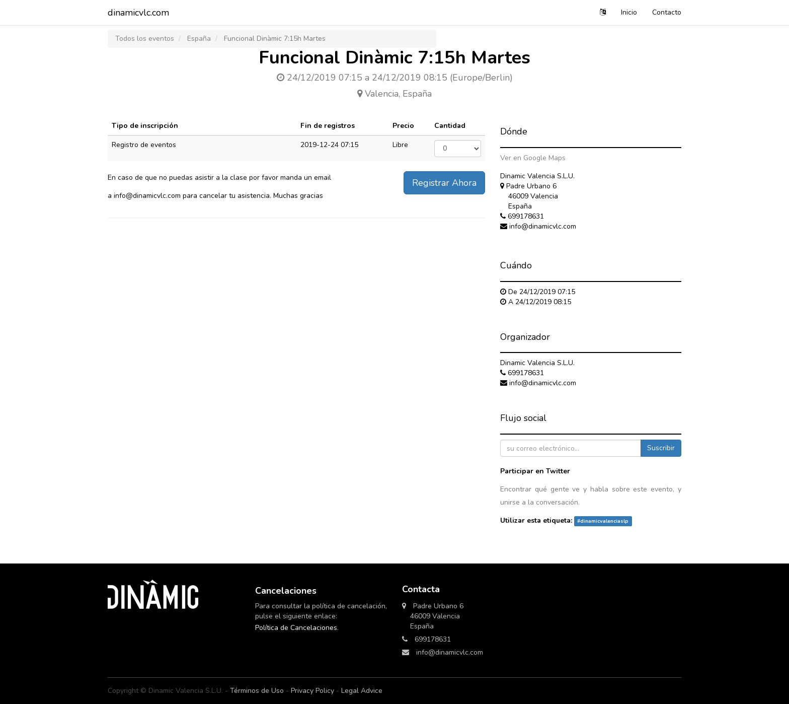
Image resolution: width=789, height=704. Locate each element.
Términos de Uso (257, 690)
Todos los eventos (144, 38)
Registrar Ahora (444, 183)
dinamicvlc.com (138, 13)
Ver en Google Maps (533, 158)
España (199, 38)
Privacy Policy (312, 690)
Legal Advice (361, 690)
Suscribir (661, 448)
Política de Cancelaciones (296, 627)
